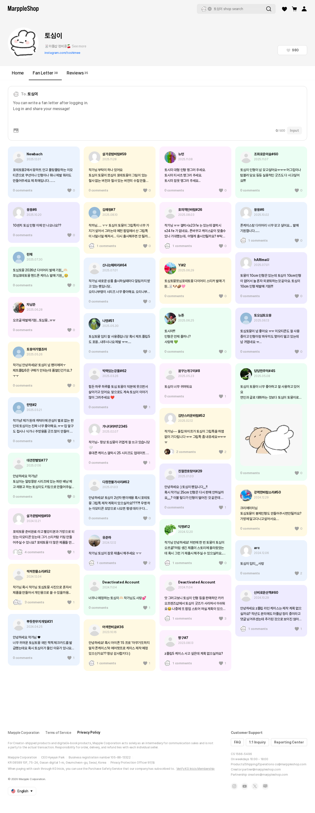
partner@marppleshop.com (261, 769)
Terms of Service (58, 733)
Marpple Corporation (23, 733)
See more (79, 46)
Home (18, 72)
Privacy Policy (88, 732)
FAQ (237, 742)
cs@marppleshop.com (290, 764)
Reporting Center (289, 742)
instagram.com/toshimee (62, 53)
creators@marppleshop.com (268, 774)
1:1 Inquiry (257, 742)
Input (294, 130)
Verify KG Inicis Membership (195, 768)
